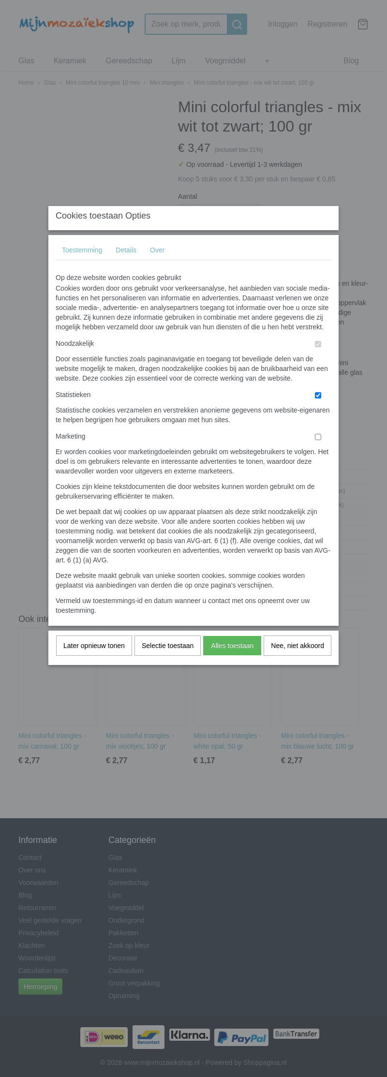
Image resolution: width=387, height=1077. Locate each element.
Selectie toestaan (168, 664)
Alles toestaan (232, 664)
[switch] (318, 363)
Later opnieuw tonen (94, 664)
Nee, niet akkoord (297, 664)
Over (157, 269)
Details (126, 269)
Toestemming (82, 269)
